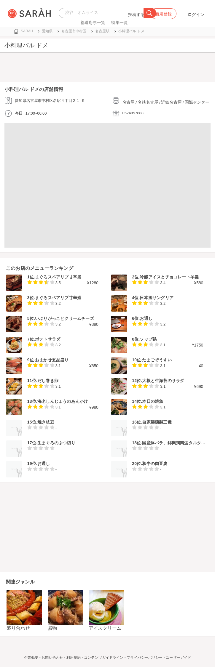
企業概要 (31, 657)
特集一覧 (119, 22)
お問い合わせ (52, 657)
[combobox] (103, 13)
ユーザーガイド (178, 657)
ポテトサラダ (47, 339)
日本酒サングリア (156, 297)
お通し (146, 318)
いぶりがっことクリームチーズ (64, 318)
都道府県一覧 (92, 22)
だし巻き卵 (47, 380)
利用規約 (73, 657)
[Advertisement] (107, 68)
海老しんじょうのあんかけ (62, 401)
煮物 (52, 628)
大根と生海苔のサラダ (163, 380)
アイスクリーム (105, 628)
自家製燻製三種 (156, 422)
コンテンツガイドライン (103, 657)
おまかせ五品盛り (52, 359)
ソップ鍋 (148, 339)
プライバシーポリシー (145, 657)
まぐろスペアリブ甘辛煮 (58, 277)
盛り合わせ (18, 628)
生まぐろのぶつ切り (56, 442)
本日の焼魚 (152, 401)
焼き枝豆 (45, 422)
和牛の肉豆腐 (154, 463)
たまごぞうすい (156, 359)
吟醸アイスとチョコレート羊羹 (169, 277)
